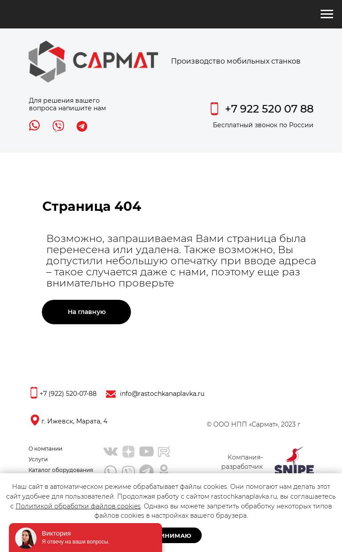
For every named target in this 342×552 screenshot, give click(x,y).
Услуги (38, 459)
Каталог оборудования (60, 470)
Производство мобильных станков (236, 61)
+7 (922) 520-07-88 (68, 394)
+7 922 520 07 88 (269, 108)
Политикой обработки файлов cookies (78, 506)
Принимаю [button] (171, 535)
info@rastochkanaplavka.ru (162, 394)
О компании (45, 448)
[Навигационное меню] (327, 14)
